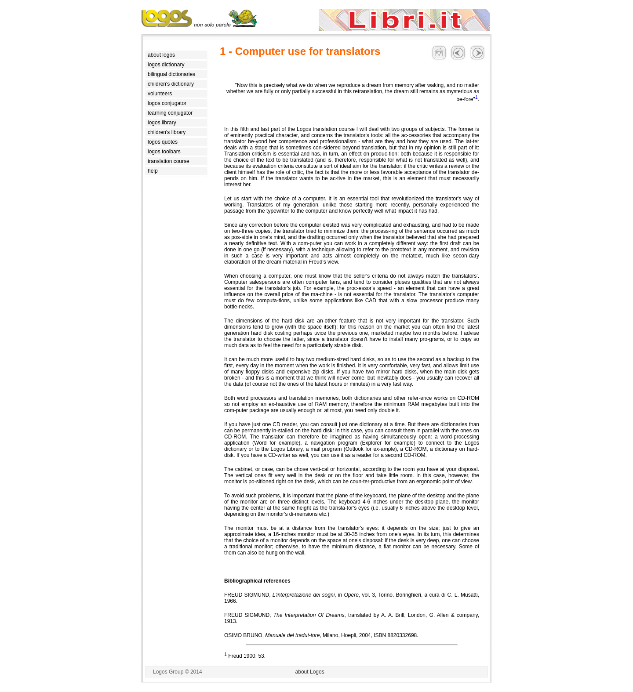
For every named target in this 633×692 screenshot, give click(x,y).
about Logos (309, 672)
